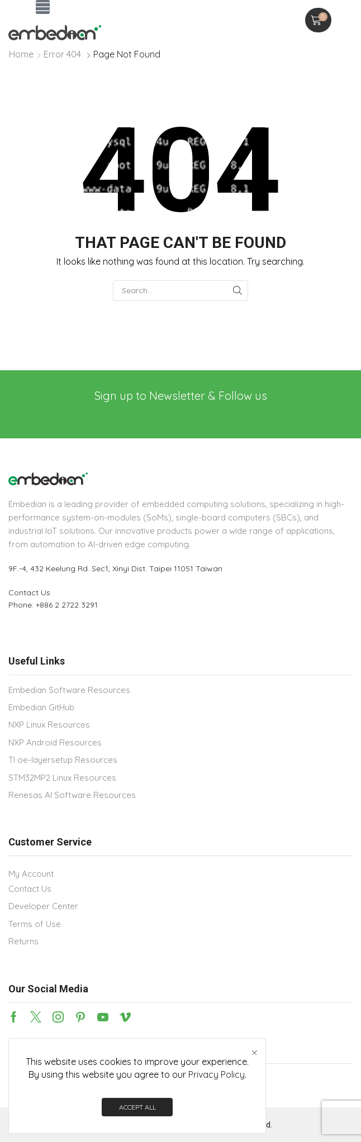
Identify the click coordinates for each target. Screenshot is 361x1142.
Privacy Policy (216, 1075)
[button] (43, 7)
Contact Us (29, 592)
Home (21, 54)
